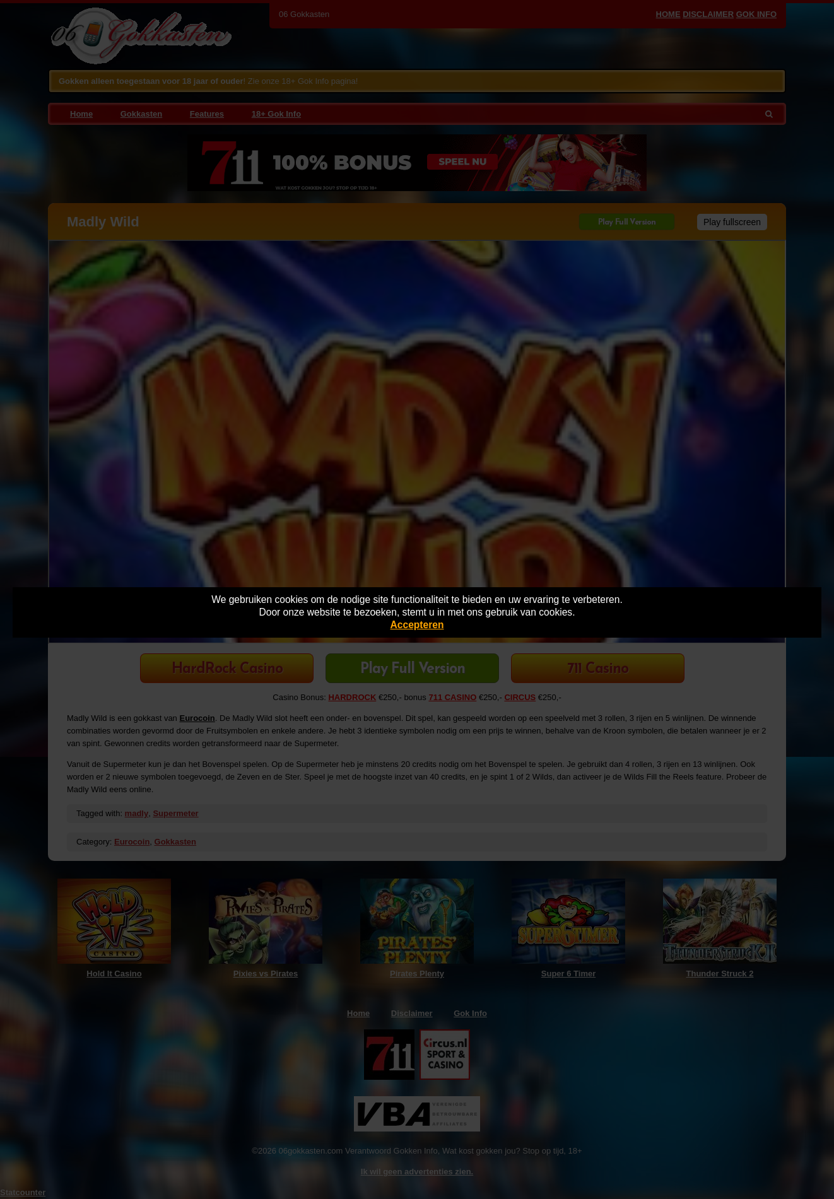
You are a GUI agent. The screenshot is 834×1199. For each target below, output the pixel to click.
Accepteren (417, 624)
